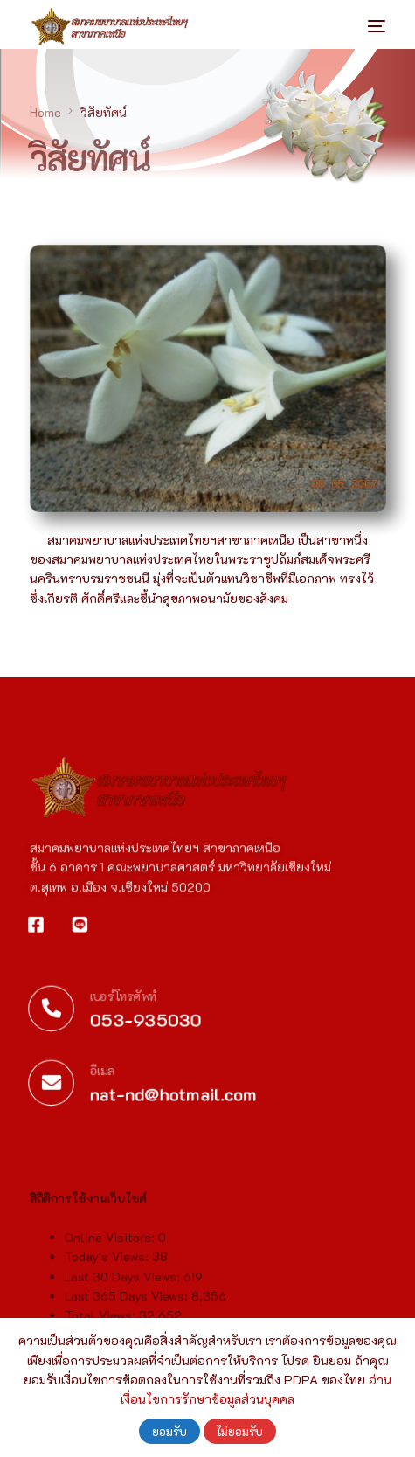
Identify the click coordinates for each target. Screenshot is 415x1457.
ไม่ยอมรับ (240, 1431)
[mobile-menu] (363, 26)
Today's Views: (108, 1298)
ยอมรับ (169, 1431)
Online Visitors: (111, 1279)
